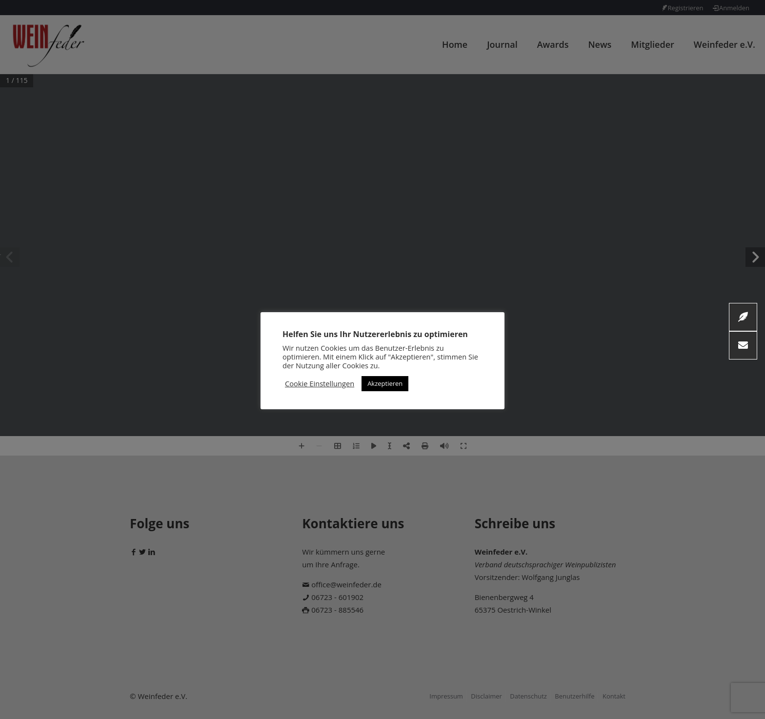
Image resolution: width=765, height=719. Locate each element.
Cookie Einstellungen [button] (319, 383)
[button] (743, 345)
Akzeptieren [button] (385, 383)
